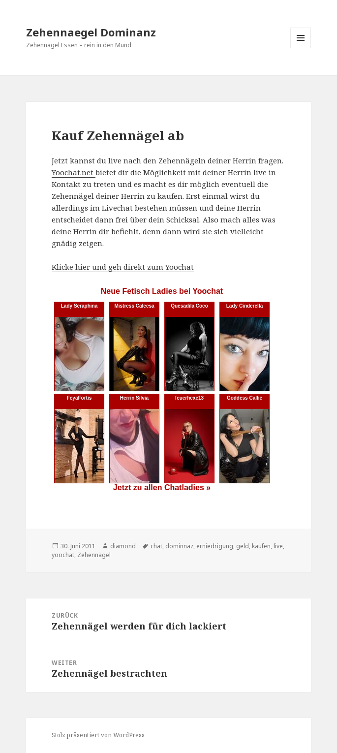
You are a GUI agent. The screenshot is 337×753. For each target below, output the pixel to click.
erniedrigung (214, 546)
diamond (123, 546)
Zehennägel (94, 555)
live (278, 546)
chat (156, 546)
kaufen (261, 546)
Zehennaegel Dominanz (91, 32)
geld (242, 546)
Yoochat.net (73, 172)
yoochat (63, 555)
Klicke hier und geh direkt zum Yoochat (123, 267)
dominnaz (179, 546)
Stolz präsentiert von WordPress (98, 735)
